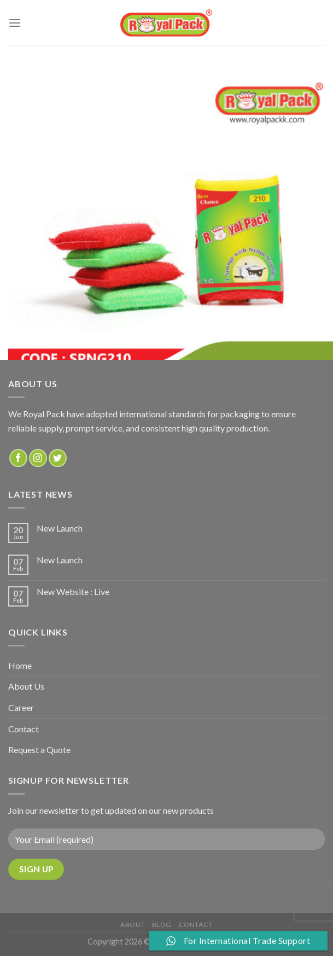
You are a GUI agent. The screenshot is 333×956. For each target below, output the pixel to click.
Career (21, 707)
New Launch (60, 528)
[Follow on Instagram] (38, 458)
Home (20, 665)
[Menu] (14, 22)
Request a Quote (39, 749)
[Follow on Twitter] (58, 458)
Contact (23, 729)
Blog (162, 924)
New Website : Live (73, 591)
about (132, 924)
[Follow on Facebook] (18, 458)
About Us (26, 686)
